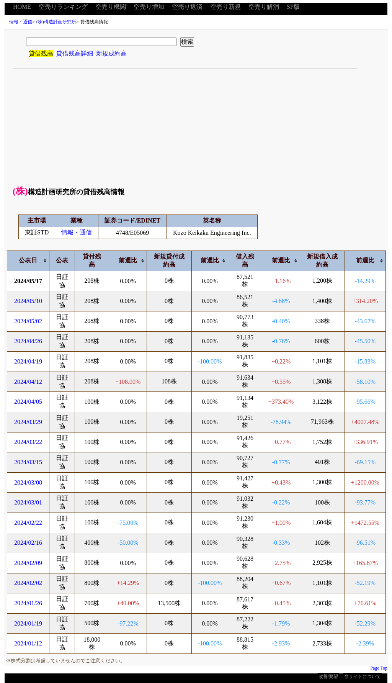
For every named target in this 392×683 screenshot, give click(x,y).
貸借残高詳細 (74, 53)
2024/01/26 (28, 603)
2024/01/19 (28, 623)
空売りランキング (63, 6)
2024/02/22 (28, 522)
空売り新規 (225, 6)
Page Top (378, 668)
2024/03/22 (28, 442)
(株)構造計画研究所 (56, 22)
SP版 (293, 6)
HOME (22, 6)
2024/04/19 (28, 361)
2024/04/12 (28, 381)
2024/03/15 (28, 462)
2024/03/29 (28, 422)
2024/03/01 (28, 502)
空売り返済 (187, 6)
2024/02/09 (28, 563)
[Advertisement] (196, 126)
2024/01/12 (28, 643)
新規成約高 (111, 53)
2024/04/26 (28, 341)
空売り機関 (110, 6)
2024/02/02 (28, 583)
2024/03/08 (28, 482)
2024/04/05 (28, 401)
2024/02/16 (28, 542)
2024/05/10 (28, 301)
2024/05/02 (28, 321)
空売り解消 (263, 6)
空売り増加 (149, 6)
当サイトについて (362, 676)
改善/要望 (328, 676)
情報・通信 (20, 22)
